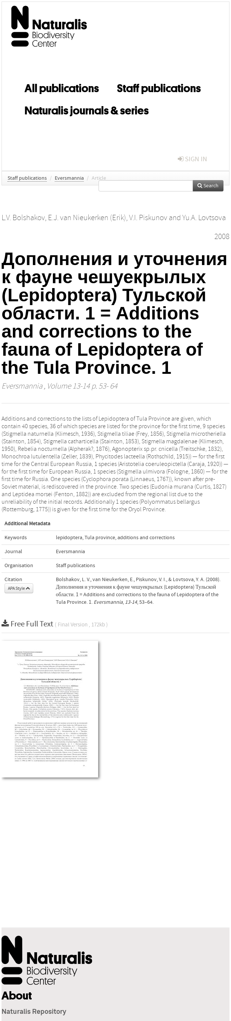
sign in (192, 159)
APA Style (19, 588)
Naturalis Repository (34, 1012)
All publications (62, 87)
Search (208, 186)
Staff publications (159, 87)
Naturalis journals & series (87, 109)
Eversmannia (69, 178)
